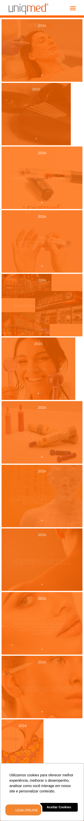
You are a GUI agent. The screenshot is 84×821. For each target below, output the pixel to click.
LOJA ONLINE (26, 810)
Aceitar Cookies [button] (59, 807)
